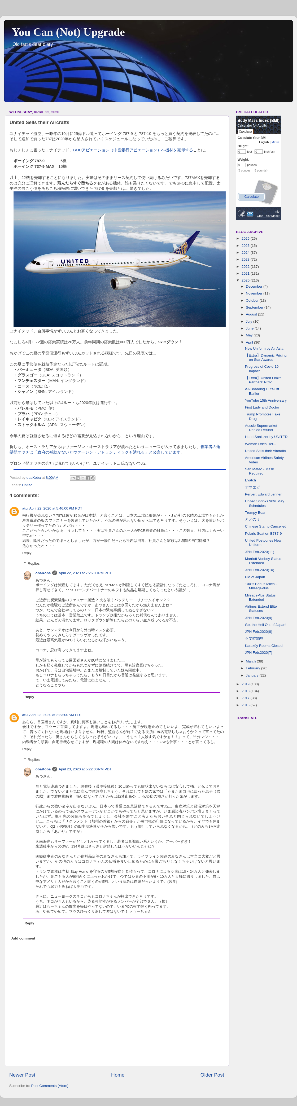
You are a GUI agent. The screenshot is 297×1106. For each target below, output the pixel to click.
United (27, 485)
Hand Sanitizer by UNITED (266, 437)
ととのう (252, 519)
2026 (246, 238)
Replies (34, 563)
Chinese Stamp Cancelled (265, 526)
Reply (27, 553)
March (251, 661)
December (254, 286)
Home (117, 1075)
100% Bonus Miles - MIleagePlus (261, 586)
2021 (246, 273)
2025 (246, 246)
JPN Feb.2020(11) (259, 552)
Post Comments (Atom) (49, 1086)
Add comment (23, 938)
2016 (246, 705)
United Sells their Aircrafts (265, 451)
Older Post (212, 1075)
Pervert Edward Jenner (263, 494)
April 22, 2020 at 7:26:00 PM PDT (85, 573)
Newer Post (22, 1075)
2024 (246, 252)
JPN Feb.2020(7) (258, 653)
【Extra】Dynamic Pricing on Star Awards (266, 357)
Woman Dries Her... (260, 444)
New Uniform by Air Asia (264, 348)
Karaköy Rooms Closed (264, 646)
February (253, 668)
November (254, 293)
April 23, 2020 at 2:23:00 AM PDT (55, 715)
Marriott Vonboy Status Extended (263, 561)
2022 (246, 267)
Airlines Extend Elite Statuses (261, 608)
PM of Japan (255, 577)
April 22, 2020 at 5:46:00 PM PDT (55, 508)
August (252, 314)
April (250, 342)
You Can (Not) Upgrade (68, 32)
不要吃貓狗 (254, 638)
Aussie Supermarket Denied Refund (261, 428)
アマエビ (252, 487)
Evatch (250, 480)
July (249, 321)
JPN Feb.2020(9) (258, 618)
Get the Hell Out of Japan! (265, 625)
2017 (246, 698)
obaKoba (43, 573)
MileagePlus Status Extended (260, 597)
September (255, 307)
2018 (246, 691)
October (253, 300)
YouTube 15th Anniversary (266, 400)
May (250, 335)
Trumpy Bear (255, 513)
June (250, 328)
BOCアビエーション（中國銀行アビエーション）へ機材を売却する (133, 150)
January (253, 675)
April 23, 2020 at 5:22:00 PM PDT (85, 769)
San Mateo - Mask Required (259, 471)
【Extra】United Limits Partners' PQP (263, 380)
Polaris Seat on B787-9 (263, 534)
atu (25, 508)
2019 (246, 684)
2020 (246, 280)
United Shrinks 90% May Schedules (264, 503)
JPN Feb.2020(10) (259, 570)
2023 (246, 259)
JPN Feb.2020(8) (258, 632)
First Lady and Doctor (262, 407)
